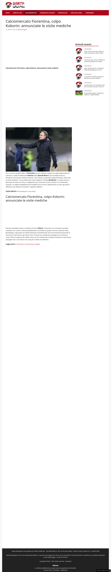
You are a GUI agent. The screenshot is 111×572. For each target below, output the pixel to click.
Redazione (64, 570)
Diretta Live (17, 13)
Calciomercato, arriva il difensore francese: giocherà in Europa (94, 60)
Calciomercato (31, 13)
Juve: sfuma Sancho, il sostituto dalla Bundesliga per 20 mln (94, 69)
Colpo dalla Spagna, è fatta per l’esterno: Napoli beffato (94, 94)
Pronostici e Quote (47, 13)
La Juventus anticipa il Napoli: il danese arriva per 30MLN (94, 77)
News (8, 13)
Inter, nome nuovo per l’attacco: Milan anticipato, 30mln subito (94, 52)
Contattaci (68, 561)
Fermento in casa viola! (27, 191)
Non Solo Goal (76, 13)
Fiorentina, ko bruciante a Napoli (28, 244)
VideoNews (90, 13)
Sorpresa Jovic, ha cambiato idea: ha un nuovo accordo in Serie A (94, 86)
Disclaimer (56, 570)
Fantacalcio (62, 13)
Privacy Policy (48, 570)
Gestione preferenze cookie (103, 570)
